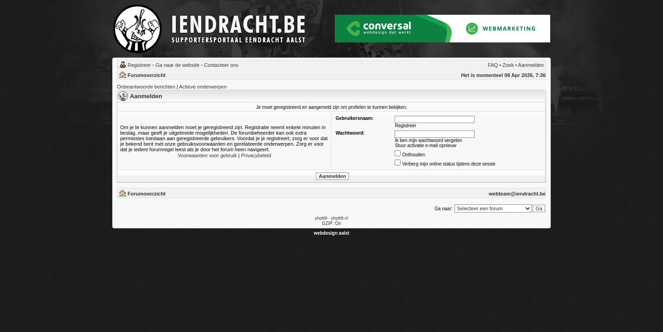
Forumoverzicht (147, 75)
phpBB (321, 218)
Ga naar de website (177, 65)
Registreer (139, 65)
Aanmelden (531, 65)
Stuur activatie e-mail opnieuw (425, 145)
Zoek (508, 65)
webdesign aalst (331, 233)
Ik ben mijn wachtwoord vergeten (428, 140)
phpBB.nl (339, 218)
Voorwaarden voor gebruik (207, 155)
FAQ (493, 65)
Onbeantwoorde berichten (146, 86)
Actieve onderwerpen (203, 86)
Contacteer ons (221, 65)
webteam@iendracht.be (517, 193)
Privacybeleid (256, 155)
